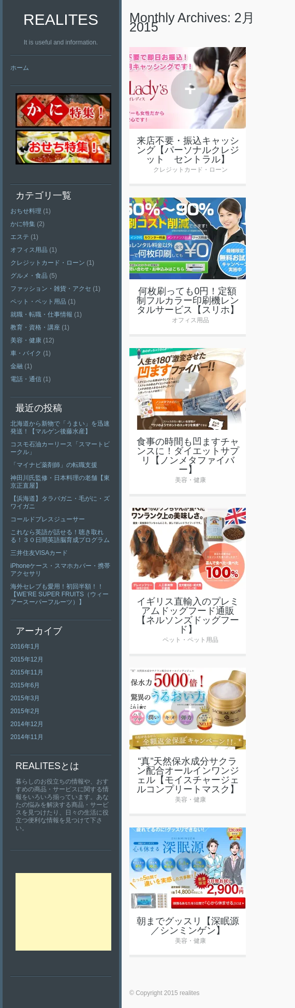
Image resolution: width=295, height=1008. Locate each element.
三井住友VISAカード (39, 552)
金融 (16, 366)
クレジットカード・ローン (47, 262)
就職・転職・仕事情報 (41, 314)
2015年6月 (25, 685)
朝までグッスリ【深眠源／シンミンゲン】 (188, 926)
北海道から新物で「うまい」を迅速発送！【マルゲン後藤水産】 (60, 427)
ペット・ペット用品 (38, 301)
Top (270, 983)
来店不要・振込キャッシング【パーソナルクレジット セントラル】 (188, 150)
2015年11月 (26, 672)
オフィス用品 (29, 249)
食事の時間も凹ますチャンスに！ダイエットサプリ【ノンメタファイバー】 (188, 456)
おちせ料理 (25, 211)
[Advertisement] (63, 912)
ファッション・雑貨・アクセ (50, 288)
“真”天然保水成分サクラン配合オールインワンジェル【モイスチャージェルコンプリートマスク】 (188, 775)
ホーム (19, 67)
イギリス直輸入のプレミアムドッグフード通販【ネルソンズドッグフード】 (188, 615)
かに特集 (22, 224)
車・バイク (25, 353)
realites (60, 19)
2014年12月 (26, 724)
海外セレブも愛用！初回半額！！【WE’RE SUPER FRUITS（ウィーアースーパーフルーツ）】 (59, 594)
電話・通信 (25, 379)
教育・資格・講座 (35, 327)
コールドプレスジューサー (47, 519)
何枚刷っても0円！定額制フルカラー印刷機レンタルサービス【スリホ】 (188, 300)
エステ (19, 236)
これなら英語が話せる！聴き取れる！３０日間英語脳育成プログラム (60, 536)
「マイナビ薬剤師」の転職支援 (53, 465)
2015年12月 (26, 659)
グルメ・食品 (29, 275)
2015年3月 (25, 698)
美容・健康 (25, 340)
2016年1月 (25, 646)
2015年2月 (25, 711)
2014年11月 (26, 737)
